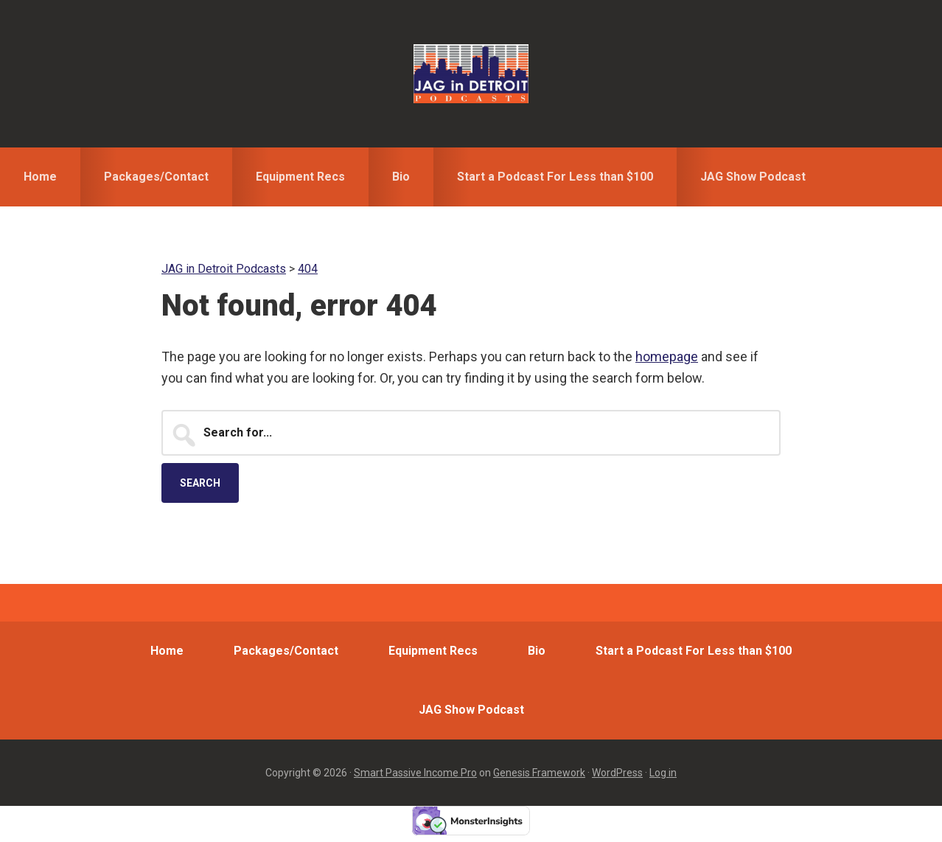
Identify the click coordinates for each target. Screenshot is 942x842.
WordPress (617, 773)
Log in (663, 773)
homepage (666, 356)
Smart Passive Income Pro (415, 773)
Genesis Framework (539, 773)
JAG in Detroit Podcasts (471, 73)
